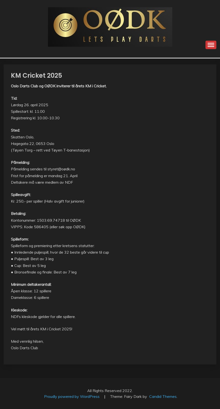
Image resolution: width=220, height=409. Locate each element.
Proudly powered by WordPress (72, 396)
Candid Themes (163, 396)
